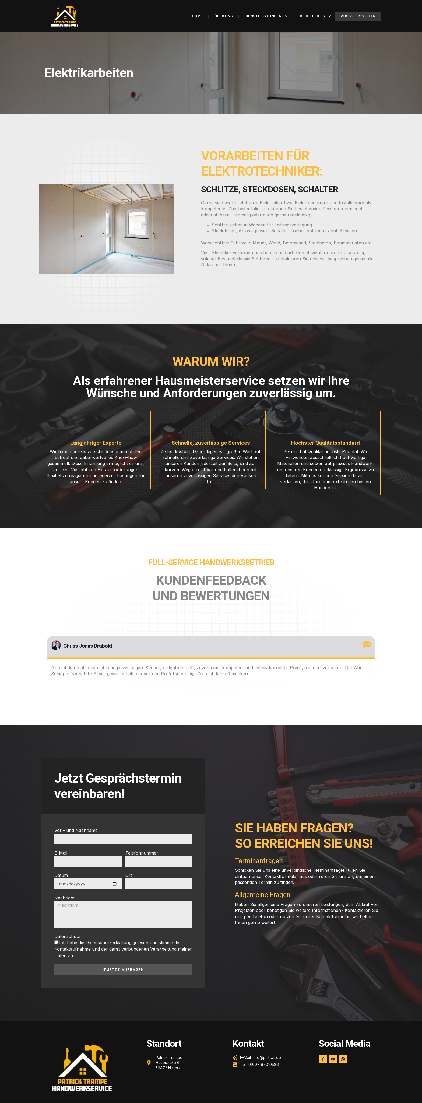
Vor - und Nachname (76, 830)
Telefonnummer (141, 853)
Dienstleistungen (266, 16)
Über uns (223, 16)
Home (197, 16)
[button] (358, 16)
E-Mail (60, 853)
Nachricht (64, 898)
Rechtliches (316, 16)
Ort (128, 875)
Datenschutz (67, 936)
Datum (61, 875)
